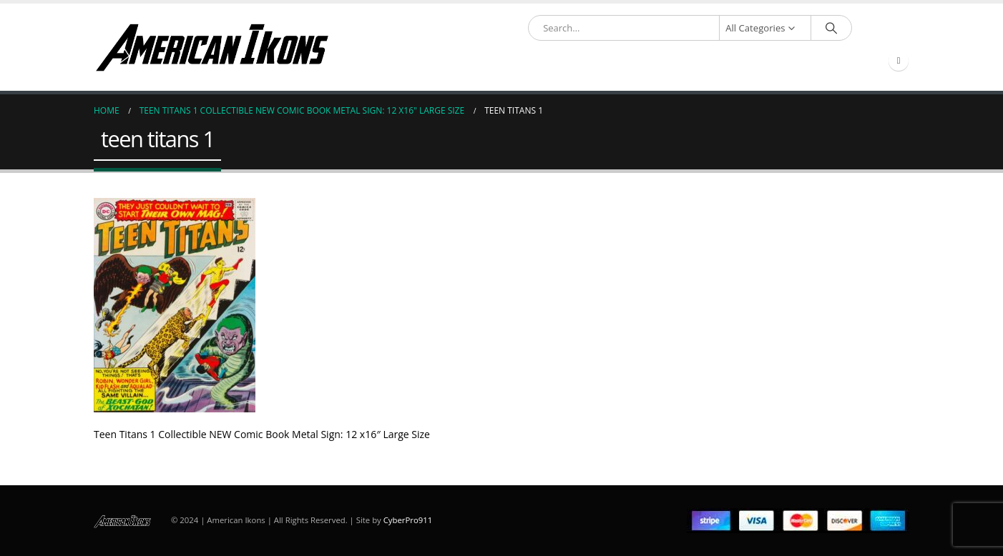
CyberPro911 (407, 520)
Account (703, 61)
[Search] (831, 28)
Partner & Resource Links (538, 61)
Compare (847, 61)
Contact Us (780, 61)
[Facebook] (899, 61)
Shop (446, 61)
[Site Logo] (212, 47)
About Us (640, 61)
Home (402, 61)
